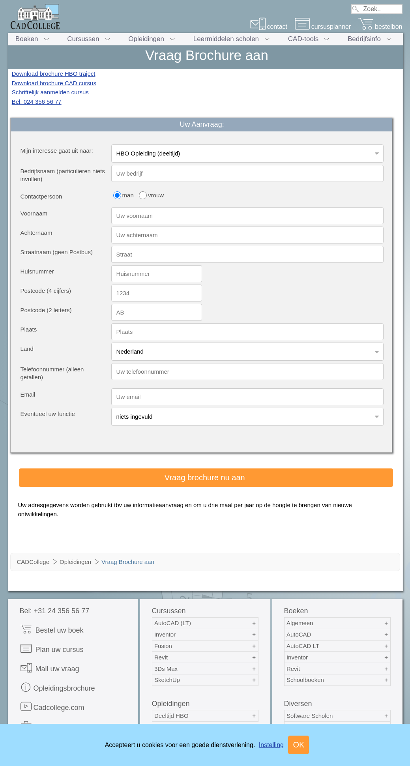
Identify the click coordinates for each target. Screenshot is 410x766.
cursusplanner (322, 26)
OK (298, 744)
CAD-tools (303, 39)
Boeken (26, 39)
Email (28, 394)
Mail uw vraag (49, 668)
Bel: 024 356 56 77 (37, 101)
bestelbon (380, 26)
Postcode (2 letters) (46, 310)
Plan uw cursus (52, 649)
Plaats (29, 329)
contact (268, 26)
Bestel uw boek (52, 629)
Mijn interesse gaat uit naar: (57, 150)
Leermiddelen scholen (226, 39)
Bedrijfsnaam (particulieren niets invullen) (63, 175)
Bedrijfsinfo (364, 39)
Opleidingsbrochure (57, 687)
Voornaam (34, 213)
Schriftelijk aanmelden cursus (50, 92)
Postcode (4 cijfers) (46, 290)
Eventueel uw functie (48, 413)
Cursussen (83, 39)
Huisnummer (37, 271)
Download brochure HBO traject (53, 73)
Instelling (271, 745)
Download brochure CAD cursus (54, 83)
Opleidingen (146, 39)
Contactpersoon (41, 196)
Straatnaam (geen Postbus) (57, 252)
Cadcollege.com (52, 707)
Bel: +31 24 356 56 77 (55, 611)
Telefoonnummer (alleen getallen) (52, 373)
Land (27, 348)
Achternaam (36, 232)
